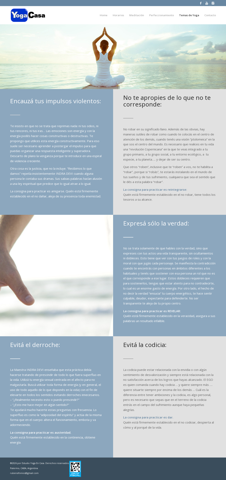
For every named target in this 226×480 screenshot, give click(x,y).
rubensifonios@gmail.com (24, 473)
